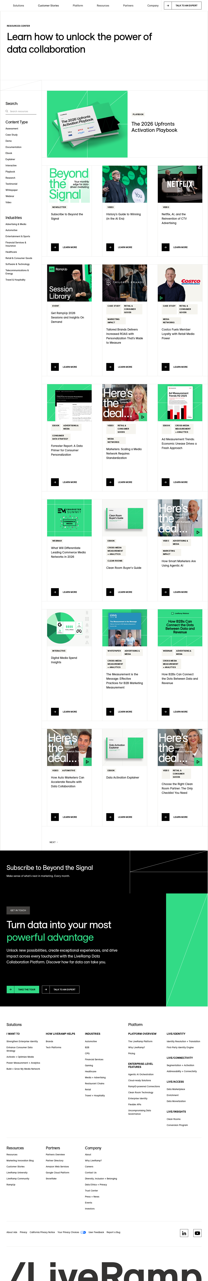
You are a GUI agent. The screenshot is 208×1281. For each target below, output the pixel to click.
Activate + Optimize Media (20, 1056)
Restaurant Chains (94, 1083)
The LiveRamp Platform (140, 1041)
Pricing (131, 1053)
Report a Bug (113, 1232)
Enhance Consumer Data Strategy (19, 1049)
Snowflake (51, 1178)
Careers (89, 1166)
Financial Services (94, 1059)
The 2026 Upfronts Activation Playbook (154, 127)
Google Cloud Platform (57, 1172)
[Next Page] (54, 842)
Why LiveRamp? (136, 1047)
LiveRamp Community (17, 1178)
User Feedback (96, 1232)
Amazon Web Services (57, 1166)
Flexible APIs (134, 1104)
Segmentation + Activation (180, 1065)
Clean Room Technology (140, 1092)
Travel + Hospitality (95, 1095)
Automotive (91, 1041)
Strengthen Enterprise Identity (22, 1041)
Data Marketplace (176, 1089)
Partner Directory (54, 1160)
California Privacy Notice (42, 1232)
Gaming (89, 1065)
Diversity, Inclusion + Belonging (101, 1178)
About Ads (11, 1232)
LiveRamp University (16, 1172)
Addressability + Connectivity (182, 1071)
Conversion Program (177, 1125)
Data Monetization (176, 1101)
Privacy (23, 1232)
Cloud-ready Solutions (139, 1080)
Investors (90, 1208)
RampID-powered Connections (144, 1086)
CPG (87, 1053)
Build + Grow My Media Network (23, 1068)
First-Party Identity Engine (180, 1047)
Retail (88, 1089)
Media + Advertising (95, 1077)
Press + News (92, 1196)
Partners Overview (55, 1154)
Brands (49, 1041)
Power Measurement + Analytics (23, 1062)
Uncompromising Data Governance (139, 1112)
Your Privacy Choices (68, 1232)
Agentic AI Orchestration (141, 1074)
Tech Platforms (53, 1047)
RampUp (10, 1184)
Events (88, 1202)
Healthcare (90, 1071)
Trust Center (91, 1190)
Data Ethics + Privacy (96, 1184)
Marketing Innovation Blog (20, 1160)
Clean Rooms (174, 1119)
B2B (87, 1047)
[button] (18, 5)
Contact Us (91, 1172)
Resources (11, 1154)
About (88, 1154)
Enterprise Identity (137, 1098)
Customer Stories (48, 5)
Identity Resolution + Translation (183, 1041)
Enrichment (173, 1095)
